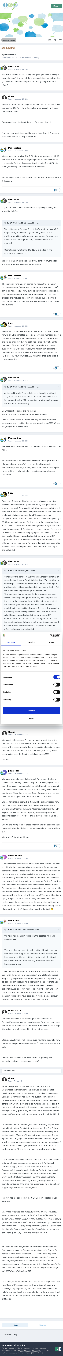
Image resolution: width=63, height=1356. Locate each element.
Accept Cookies (10, 1352)
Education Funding (30, 47)
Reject (31, 718)
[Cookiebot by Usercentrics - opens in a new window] (49, 635)
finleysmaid (10, 44)
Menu (56, 6)
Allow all (31, 710)
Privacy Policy (15, 1346)
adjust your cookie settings (15, 1343)
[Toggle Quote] (5, 213)
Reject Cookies (27, 1352)
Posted (18, 59)
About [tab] (52, 642)
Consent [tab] (11, 642)
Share (15, 1315)
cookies (18, 1341)
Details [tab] (32, 642)
